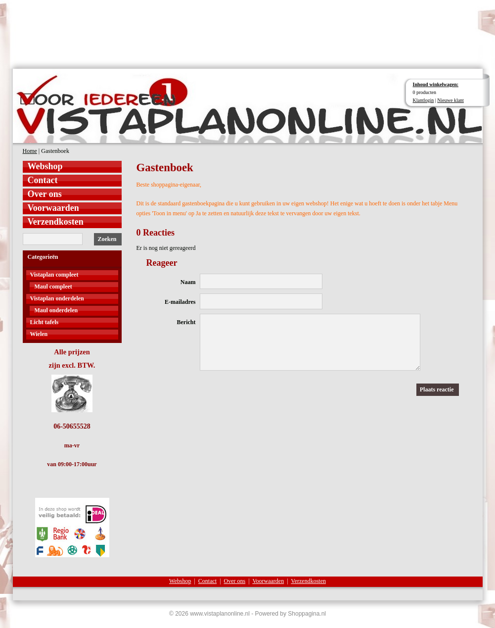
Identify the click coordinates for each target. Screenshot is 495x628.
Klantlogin (423, 100)
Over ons (45, 194)
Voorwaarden (53, 208)
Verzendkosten (56, 222)
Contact (43, 180)
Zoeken (106, 239)
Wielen (39, 334)
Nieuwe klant (450, 100)
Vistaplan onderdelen (57, 298)
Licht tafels (44, 322)
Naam (188, 282)
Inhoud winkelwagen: (436, 84)
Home (30, 150)
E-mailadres (180, 301)
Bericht (186, 322)
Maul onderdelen (56, 310)
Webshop (45, 166)
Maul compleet (53, 286)
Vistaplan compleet (54, 274)
